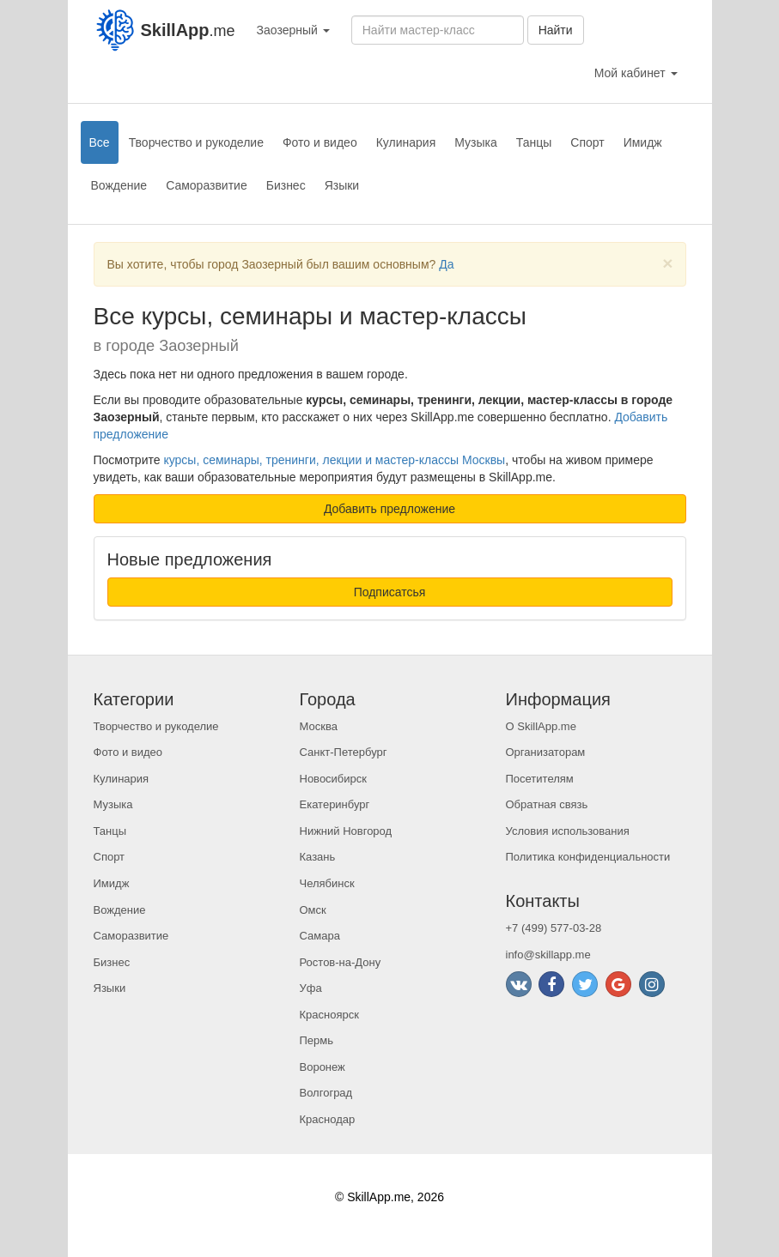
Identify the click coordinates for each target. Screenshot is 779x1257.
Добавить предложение (389, 509)
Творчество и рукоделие (196, 142)
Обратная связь (547, 804)
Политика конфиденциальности (588, 856)
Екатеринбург (335, 804)
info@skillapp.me (548, 954)
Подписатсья (390, 592)
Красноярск (329, 1014)
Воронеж (322, 1067)
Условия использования (568, 831)
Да (446, 264)
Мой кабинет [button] (636, 73)
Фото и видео (320, 142)
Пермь (317, 1040)
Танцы (534, 142)
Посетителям (540, 778)
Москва (319, 726)
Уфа (311, 988)
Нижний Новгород (346, 831)
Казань (318, 856)
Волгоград (326, 1092)
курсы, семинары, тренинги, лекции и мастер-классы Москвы (334, 460)
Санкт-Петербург (343, 752)
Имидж (643, 142)
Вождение (119, 185)
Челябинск (327, 883)
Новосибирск (334, 778)
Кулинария (406, 142)
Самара (320, 935)
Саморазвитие (206, 185)
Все (99, 142)
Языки (342, 185)
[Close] (667, 263)
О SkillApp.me (541, 726)
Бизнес (286, 185)
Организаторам (546, 752)
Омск (313, 909)
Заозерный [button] (293, 30)
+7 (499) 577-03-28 (554, 928)
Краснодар (328, 1119)
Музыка (475, 142)
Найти (556, 30)
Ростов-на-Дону (340, 962)
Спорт (587, 142)
